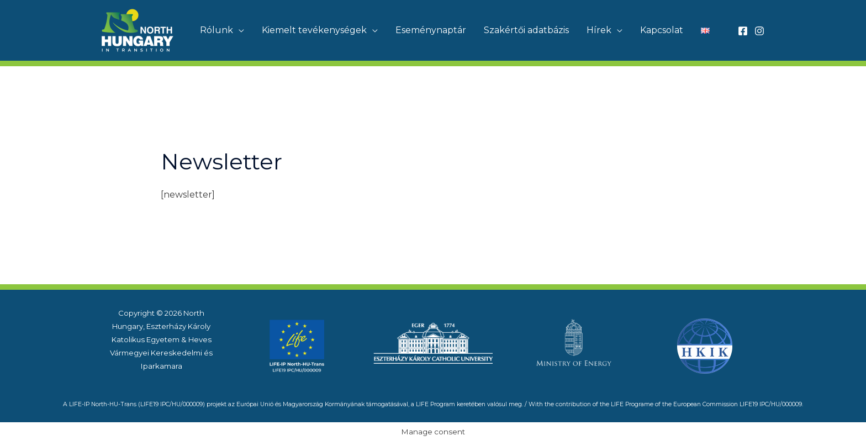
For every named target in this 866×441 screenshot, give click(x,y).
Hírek (599, 30)
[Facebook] (743, 31)
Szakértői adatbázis (526, 30)
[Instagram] (759, 31)
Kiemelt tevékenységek (314, 30)
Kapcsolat (661, 30)
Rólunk (216, 30)
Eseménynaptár (430, 30)
